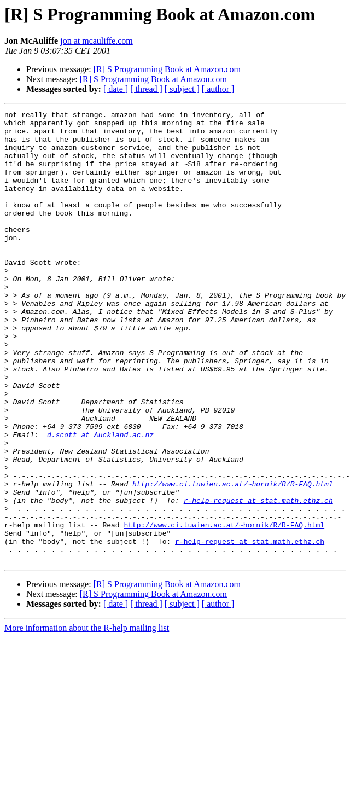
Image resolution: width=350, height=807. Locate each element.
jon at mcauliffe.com (96, 40)
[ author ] (218, 89)
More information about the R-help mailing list (86, 718)
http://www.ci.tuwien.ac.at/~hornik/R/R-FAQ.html (232, 559)
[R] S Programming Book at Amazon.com (167, 69)
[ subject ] (182, 89)
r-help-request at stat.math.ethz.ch (258, 579)
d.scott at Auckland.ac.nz (100, 500)
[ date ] (115, 89)
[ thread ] (146, 89)
